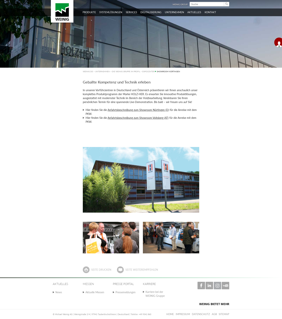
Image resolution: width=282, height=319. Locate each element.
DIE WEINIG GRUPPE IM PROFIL (126, 71)
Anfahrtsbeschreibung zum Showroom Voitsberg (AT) (138, 117)
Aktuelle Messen (94, 292)
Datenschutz (201, 314)
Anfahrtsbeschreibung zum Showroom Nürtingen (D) (138, 109)
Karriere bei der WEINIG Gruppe (155, 293)
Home (170, 314)
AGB (214, 314)
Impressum (183, 314)
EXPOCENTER (148, 71)
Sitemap (224, 314)
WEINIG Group (180, 4)
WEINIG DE (88, 71)
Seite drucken (101, 269)
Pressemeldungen (125, 292)
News (58, 292)
